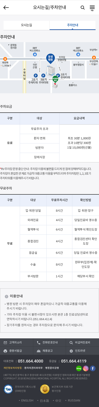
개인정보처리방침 (12, 368)
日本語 (44, 400)
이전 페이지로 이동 (6, 7)
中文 (58, 400)
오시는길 (26, 25)
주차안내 (73, 25)
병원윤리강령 (52, 368)
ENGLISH (27, 400)
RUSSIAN (74, 400)
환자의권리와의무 (33, 368)
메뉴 (92, 10)
